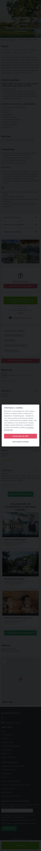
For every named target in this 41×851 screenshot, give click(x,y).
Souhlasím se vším (20, 436)
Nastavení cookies (20, 442)
